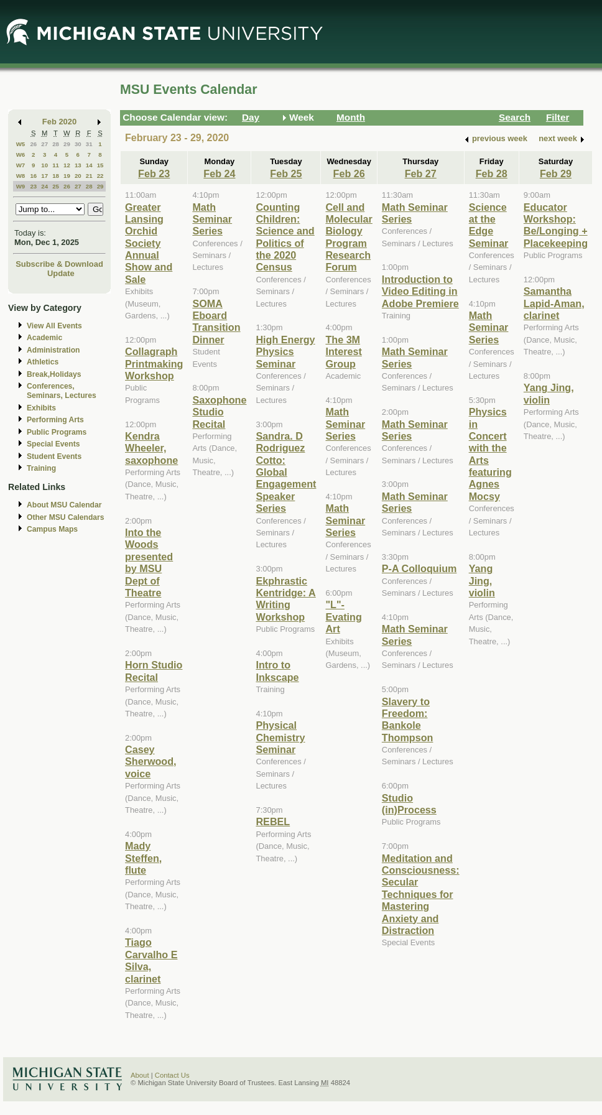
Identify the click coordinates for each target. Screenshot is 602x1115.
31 (89, 144)
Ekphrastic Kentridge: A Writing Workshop (285, 598)
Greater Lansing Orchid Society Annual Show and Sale (148, 243)
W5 (20, 144)
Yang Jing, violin (482, 580)
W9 (20, 186)
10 (44, 165)
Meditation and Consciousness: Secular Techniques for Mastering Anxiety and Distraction (421, 894)
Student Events (54, 456)
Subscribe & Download (59, 264)
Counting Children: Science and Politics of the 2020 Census (285, 237)
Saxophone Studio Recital (219, 412)
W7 (20, 165)
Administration (53, 350)
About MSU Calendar (64, 505)
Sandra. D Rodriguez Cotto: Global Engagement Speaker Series (286, 472)
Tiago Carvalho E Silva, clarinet (151, 960)
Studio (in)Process (409, 803)
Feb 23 (154, 173)
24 (44, 186)
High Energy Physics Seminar (285, 351)
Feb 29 (556, 173)
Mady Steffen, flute (143, 858)
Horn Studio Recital (153, 670)
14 (89, 165)
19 (66, 175)
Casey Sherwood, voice (151, 761)
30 (78, 144)
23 (33, 186)
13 (78, 165)
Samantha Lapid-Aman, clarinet (554, 303)
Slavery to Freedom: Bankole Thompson (407, 719)
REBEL (273, 821)
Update (61, 273)
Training (41, 468)
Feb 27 (421, 173)
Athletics (42, 362)
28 (55, 144)
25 (55, 186)
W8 (20, 175)
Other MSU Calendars (65, 517)
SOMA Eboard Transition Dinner (216, 321)
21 (89, 175)
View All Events (54, 326)
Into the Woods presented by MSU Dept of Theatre (149, 562)
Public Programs (56, 432)
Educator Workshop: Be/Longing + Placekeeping (556, 225)
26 (33, 144)
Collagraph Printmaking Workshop (154, 363)
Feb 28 (491, 173)
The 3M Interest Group (343, 351)
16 (33, 175)
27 (44, 144)
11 (55, 165)
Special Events (53, 444)
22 (100, 175)
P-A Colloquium (419, 568)
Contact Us (172, 1075)
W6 (20, 154)
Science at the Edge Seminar (489, 225)
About (140, 1075)
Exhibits (41, 408)
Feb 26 (349, 173)
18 (55, 175)
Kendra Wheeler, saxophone (151, 448)
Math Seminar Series (212, 219)
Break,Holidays (54, 374)
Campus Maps (52, 529)
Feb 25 (286, 173)
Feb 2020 (59, 121)
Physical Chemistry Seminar (280, 737)
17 (44, 175)
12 (66, 165)
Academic (44, 337)
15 (100, 165)
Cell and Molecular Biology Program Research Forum (348, 237)
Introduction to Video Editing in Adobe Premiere (420, 291)
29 (66, 144)
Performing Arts (55, 419)
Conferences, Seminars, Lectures (61, 391)
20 (78, 175)
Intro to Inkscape (277, 670)
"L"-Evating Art (343, 616)
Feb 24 (219, 173)
